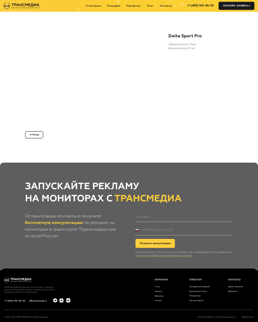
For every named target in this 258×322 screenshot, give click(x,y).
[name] (184, 217)
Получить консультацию (155, 243)
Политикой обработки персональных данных (163, 255)
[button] (236, 6)
